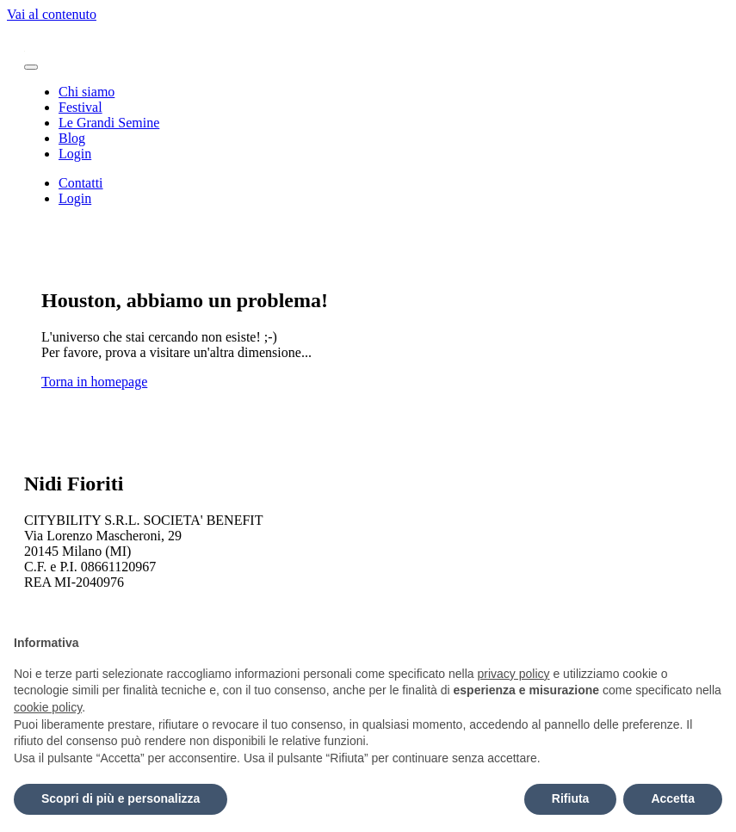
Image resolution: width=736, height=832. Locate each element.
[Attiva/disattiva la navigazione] (31, 67)
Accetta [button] (673, 798)
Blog (72, 138)
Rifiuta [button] (571, 798)
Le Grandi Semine (109, 122)
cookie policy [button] (48, 707)
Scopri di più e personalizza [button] (120, 798)
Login (75, 153)
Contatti (81, 183)
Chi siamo (86, 91)
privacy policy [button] (514, 674)
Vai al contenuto (51, 14)
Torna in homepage (94, 381)
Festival (80, 107)
